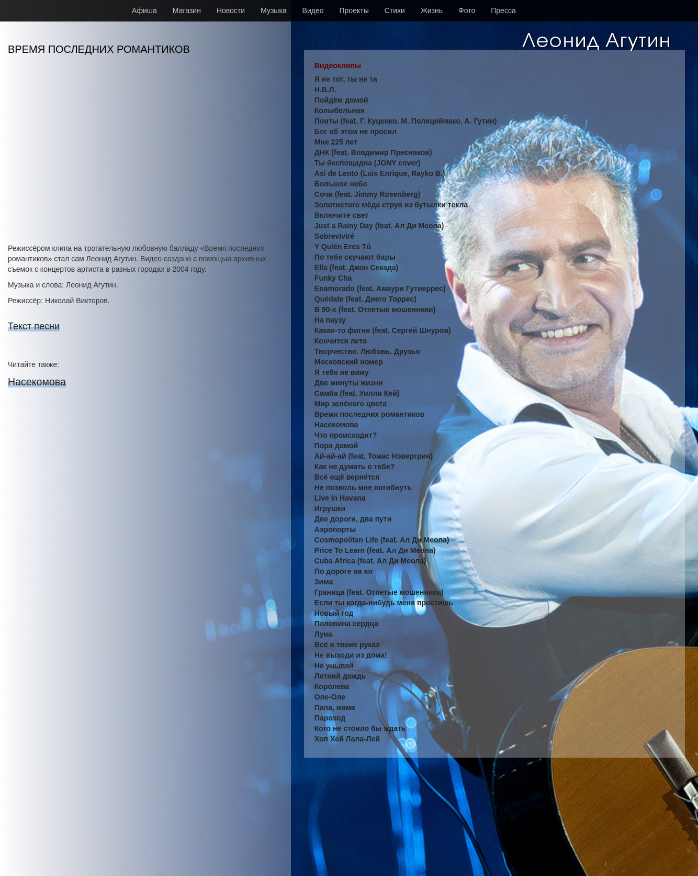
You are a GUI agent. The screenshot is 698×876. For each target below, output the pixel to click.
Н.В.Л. (325, 89)
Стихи (395, 10)
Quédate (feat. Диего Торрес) (365, 299)
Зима (323, 582)
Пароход (329, 718)
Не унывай (334, 665)
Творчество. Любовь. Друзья (367, 351)
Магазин (187, 10)
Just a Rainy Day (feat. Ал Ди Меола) (379, 225)
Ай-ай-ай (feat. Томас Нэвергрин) (373, 456)
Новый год (334, 613)
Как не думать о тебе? (354, 466)
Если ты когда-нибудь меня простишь (383, 602)
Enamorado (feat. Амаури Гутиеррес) (380, 288)
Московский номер (348, 362)
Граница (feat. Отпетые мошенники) (379, 592)
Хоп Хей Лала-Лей (347, 739)
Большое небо (340, 184)
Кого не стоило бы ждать (360, 728)
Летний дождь (340, 676)
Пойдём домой (341, 100)
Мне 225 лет (335, 142)
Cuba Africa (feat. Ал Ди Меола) (370, 561)
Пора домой (336, 445)
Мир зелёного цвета (350, 404)
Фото (466, 10)
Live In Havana (340, 498)
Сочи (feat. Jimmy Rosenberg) (367, 194)
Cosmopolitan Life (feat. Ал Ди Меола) (381, 540)
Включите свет (341, 215)
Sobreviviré (334, 236)
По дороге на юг (343, 571)
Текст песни (34, 326)
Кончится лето (340, 341)
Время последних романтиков (369, 414)
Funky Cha (333, 278)
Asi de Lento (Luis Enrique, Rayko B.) (379, 173)
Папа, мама (334, 707)
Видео (313, 10)
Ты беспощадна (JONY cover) (367, 163)
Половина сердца (346, 623)
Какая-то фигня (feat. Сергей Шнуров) (382, 330)
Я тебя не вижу (341, 372)
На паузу (330, 320)
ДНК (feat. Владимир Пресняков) (373, 152)
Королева (332, 686)
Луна (323, 634)
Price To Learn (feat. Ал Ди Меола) (375, 550)
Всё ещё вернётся (346, 477)
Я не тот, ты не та (345, 79)
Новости (231, 10)
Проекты (354, 10)
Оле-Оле (329, 697)
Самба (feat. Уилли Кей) (357, 393)
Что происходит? (345, 435)
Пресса (503, 10)
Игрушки (329, 508)
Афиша (144, 10)
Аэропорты (335, 529)
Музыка (274, 10)
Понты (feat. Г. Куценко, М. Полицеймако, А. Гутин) (405, 121)
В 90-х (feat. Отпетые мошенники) (375, 309)
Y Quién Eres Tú (342, 246)
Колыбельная (339, 110)
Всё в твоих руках (347, 644)
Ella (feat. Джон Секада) (356, 267)
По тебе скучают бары (355, 257)
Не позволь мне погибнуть (363, 487)
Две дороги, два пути (353, 519)
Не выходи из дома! (350, 655)
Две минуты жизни (348, 383)
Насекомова (37, 381)
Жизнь (432, 10)
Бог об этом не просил (355, 131)
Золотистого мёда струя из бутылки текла (391, 205)
